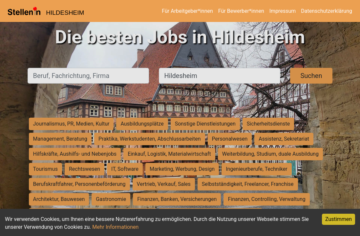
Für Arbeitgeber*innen (187, 11)
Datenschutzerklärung (326, 11)
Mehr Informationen (115, 227)
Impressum (282, 11)
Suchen (311, 76)
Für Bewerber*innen (241, 11)
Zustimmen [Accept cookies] (338, 219)
